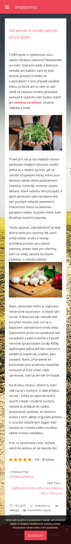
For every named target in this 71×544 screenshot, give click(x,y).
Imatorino (26, 7)
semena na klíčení (27, 102)
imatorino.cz (43, 505)
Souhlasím (36, 535)
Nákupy (14, 510)
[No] (66, 529)
